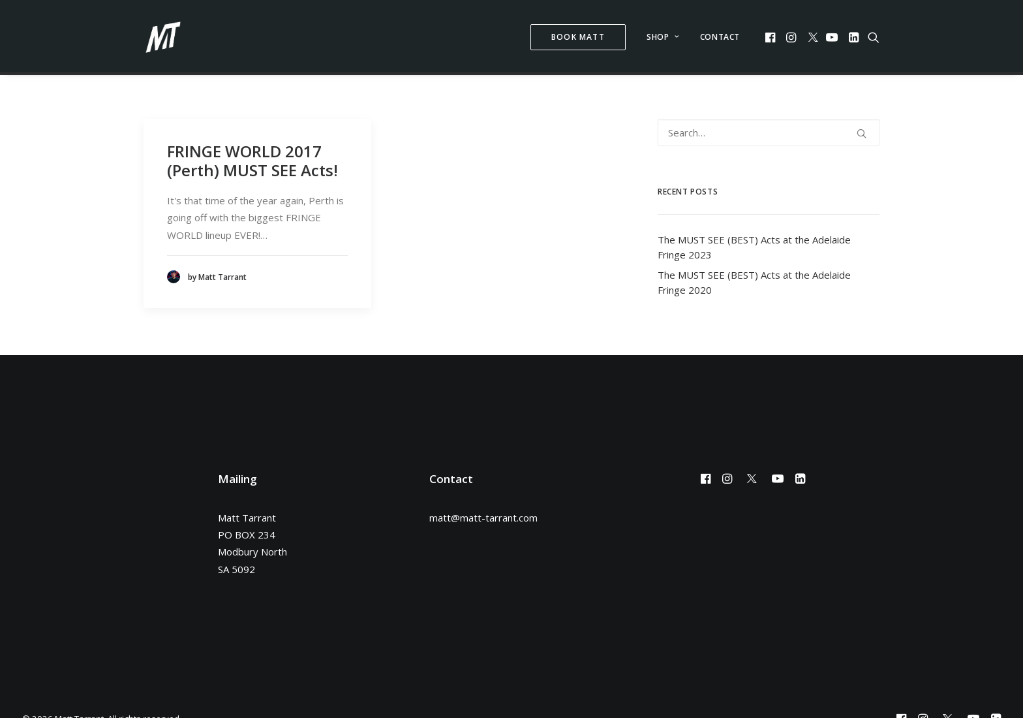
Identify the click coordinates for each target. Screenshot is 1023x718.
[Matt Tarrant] (163, 37)
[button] (771, 37)
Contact (720, 36)
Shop (663, 36)
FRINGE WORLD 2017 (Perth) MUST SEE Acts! (252, 153)
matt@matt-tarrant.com (483, 510)
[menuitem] (578, 37)
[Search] (768, 125)
